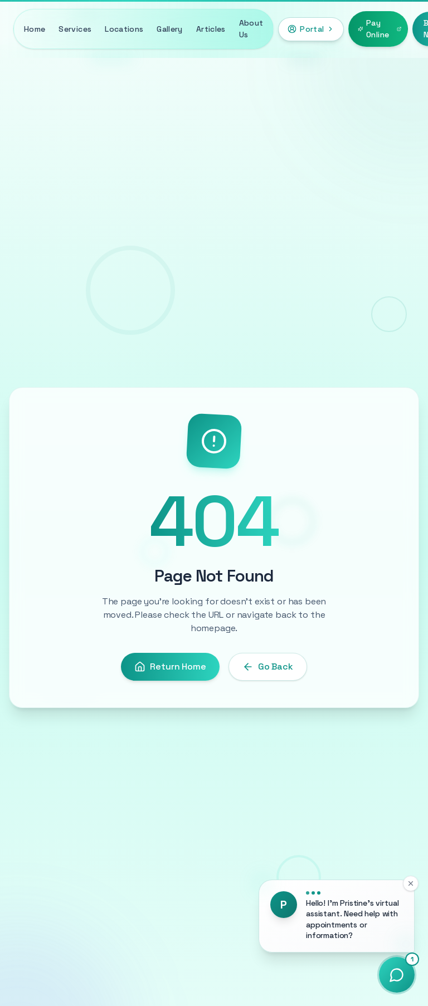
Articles (211, 29)
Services (75, 29)
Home (34, 29)
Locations (124, 29)
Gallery (169, 29)
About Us (251, 29)
